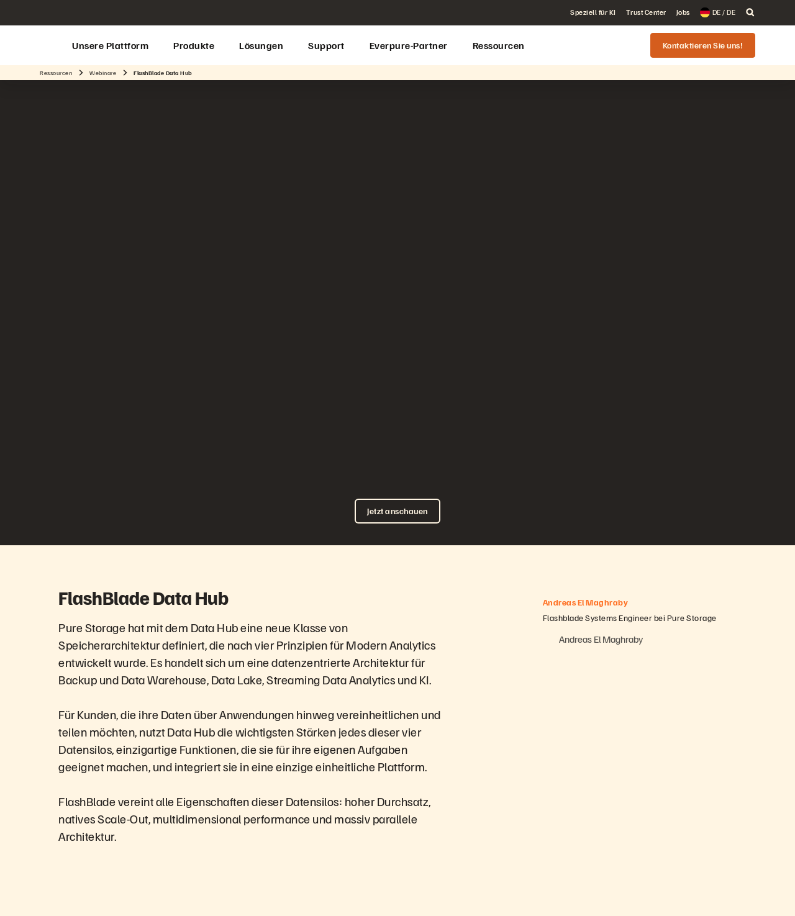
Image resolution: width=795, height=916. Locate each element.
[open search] (750, 12)
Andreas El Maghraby (600, 639)
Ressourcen (56, 72)
